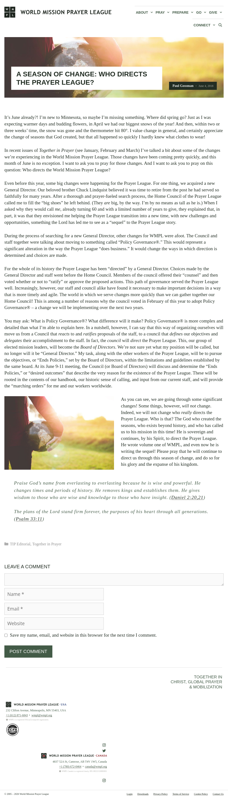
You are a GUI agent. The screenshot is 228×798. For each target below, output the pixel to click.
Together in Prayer (47, 544)
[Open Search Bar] (220, 25)
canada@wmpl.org (96, 766)
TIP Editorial (20, 544)
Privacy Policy (160, 794)
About (145, 12)
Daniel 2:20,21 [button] (187, 497)
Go (202, 12)
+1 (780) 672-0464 (70, 766)
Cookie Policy (201, 794)
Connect (205, 25)
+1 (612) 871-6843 (17, 715)
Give (216, 12)
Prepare (183, 12)
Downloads (143, 794)
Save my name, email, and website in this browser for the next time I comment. (83, 635)
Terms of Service (180, 794)
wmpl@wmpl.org (41, 715)
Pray (163, 12)
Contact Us (218, 794)
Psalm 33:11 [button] (29, 518)
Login (130, 794)
